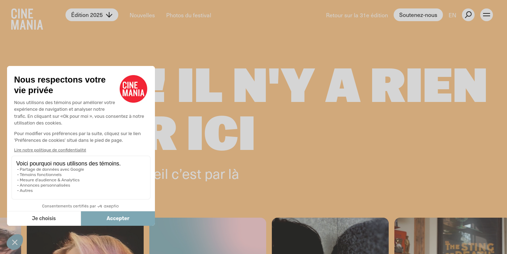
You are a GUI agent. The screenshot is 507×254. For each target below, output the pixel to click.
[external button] (468, 14)
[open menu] (486, 14)
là (233, 173)
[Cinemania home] (38, 15)
